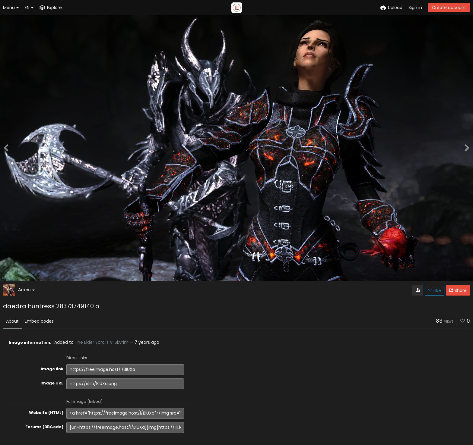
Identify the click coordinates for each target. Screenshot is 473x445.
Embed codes (39, 321)
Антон (26, 290)
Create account (449, 8)
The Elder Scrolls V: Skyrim (102, 342)
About (12, 321)
